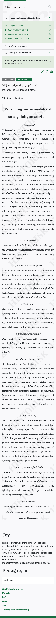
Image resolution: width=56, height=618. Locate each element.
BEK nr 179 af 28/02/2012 (16, 30)
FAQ (4, 597)
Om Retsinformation (12, 589)
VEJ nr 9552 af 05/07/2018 (17, 39)
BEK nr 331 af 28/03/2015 (16, 34)
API (4, 605)
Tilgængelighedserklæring (15, 609)
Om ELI (5, 601)
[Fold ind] (50, 17)
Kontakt (6, 593)
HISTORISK (8, 79)
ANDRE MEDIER (24, 79)
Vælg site (8, 580)
